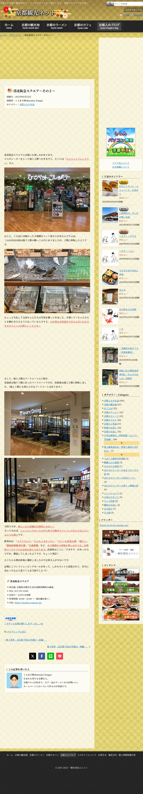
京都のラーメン (111, 412)
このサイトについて (86, 754)
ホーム (3, 34)
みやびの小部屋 (111, 466)
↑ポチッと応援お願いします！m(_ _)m (23, 623)
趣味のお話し (110, 504)
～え (121, 328)
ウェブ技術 (109, 500)
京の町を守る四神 (127, 309)
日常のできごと (111, 497)
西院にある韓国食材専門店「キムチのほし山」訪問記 (128, 374)
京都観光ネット (36, 12)
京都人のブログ (68, 754)
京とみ (122, 289)
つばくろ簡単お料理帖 (114, 458)
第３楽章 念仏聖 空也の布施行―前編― (26, 639)
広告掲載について (120, 166)
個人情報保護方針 (127, 754)
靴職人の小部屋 (111, 462)
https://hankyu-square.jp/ (28, 602)
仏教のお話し (110, 431)
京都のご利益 (110, 423)
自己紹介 (108, 508)
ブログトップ (15, 34)
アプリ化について (120, 162)
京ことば (108, 408)
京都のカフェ (52, 754)
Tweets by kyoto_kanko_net (113, 525)
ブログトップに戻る (16, 631)
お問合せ (102, 754)
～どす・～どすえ (127, 235)
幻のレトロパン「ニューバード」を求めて (128, 190)
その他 (107, 512)
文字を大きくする (133, 9)
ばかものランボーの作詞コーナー (120, 477)
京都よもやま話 (26, 104)
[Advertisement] (47, 58)
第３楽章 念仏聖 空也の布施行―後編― (67, 646)
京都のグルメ (110, 419)
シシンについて (111, 493)
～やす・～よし (126, 250)
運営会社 (112, 754)
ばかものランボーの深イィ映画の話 (121, 485)
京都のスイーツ (111, 416)
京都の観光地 (110, 404)
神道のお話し (110, 427)
